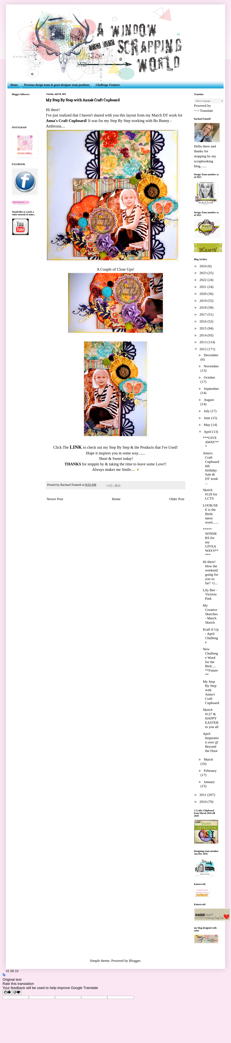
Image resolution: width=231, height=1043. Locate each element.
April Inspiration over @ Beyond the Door (211, 742)
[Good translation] (7, 992)
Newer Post (55, 499)
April (208, 432)
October (209, 377)
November (211, 366)
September (211, 389)
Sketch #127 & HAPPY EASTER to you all (211, 718)
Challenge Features (108, 85)
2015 (203, 328)
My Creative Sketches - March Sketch (210, 613)
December (211, 355)
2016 (203, 321)
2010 (203, 802)
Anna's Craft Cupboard (66, 120)
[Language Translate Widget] (208, 101)
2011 (203, 795)
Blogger (134, 961)
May (207, 425)
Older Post (176, 499)
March (208, 759)
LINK (76, 447)
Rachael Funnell (71, 485)
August (209, 400)
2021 (203, 287)
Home (14, 85)
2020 (203, 294)
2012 (203, 349)
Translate (203, 111)
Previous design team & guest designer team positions (57, 85)
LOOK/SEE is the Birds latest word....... (211, 513)
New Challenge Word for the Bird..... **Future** (210, 662)
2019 (203, 301)
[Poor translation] (16, 992)
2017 (203, 314)
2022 (203, 280)
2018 (203, 307)
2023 (203, 273)
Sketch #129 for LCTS (210, 494)
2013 (203, 342)
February (210, 771)
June (207, 418)
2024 (203, 266)
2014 (203, 335)
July (207, 411)
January (209, 782)
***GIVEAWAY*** (211, 442)
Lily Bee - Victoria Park (210, 594)
